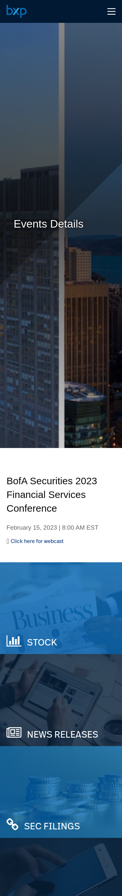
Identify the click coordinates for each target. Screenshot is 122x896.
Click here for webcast (37, 541)
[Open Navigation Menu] (111, 11)
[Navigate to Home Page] (17, 11)
